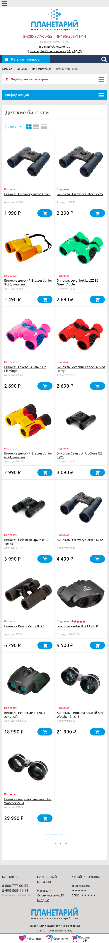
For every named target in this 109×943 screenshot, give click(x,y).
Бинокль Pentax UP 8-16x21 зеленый (24, 714)
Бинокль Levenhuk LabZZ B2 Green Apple (78, 282)
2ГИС (75, 895)
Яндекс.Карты (81, 885)
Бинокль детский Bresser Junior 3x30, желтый (28, 282)
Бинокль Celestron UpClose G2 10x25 (26, 541)
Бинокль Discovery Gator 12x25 (80, 194)
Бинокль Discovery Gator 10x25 (27, 194)
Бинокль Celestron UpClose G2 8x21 (79, 455)
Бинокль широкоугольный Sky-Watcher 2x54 (27, 801)
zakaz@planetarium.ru (56, 46)
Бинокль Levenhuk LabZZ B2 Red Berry (81, 369)
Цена (11, 126)
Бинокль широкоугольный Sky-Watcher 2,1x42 (80, 714)
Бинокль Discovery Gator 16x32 (80, 539)
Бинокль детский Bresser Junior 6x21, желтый (28, 455)
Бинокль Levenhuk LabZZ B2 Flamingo (25, 369)
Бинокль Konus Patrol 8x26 (24, 626)
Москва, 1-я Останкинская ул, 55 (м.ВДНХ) (56, 51)
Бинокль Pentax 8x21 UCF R (77, 626)
